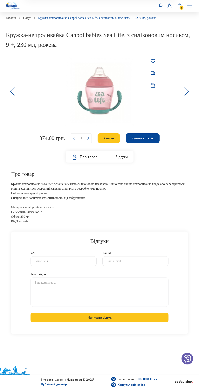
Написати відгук (100, 317)
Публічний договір (54, 384)
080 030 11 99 (146, 379)
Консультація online (131, 385)
